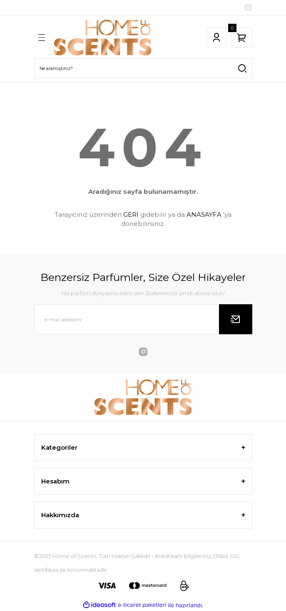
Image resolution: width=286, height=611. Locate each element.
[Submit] (235, 319)
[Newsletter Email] (143, 319)
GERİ (131, 214)
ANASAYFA (204, 214)
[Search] (143, 68)
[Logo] (102, 37)
